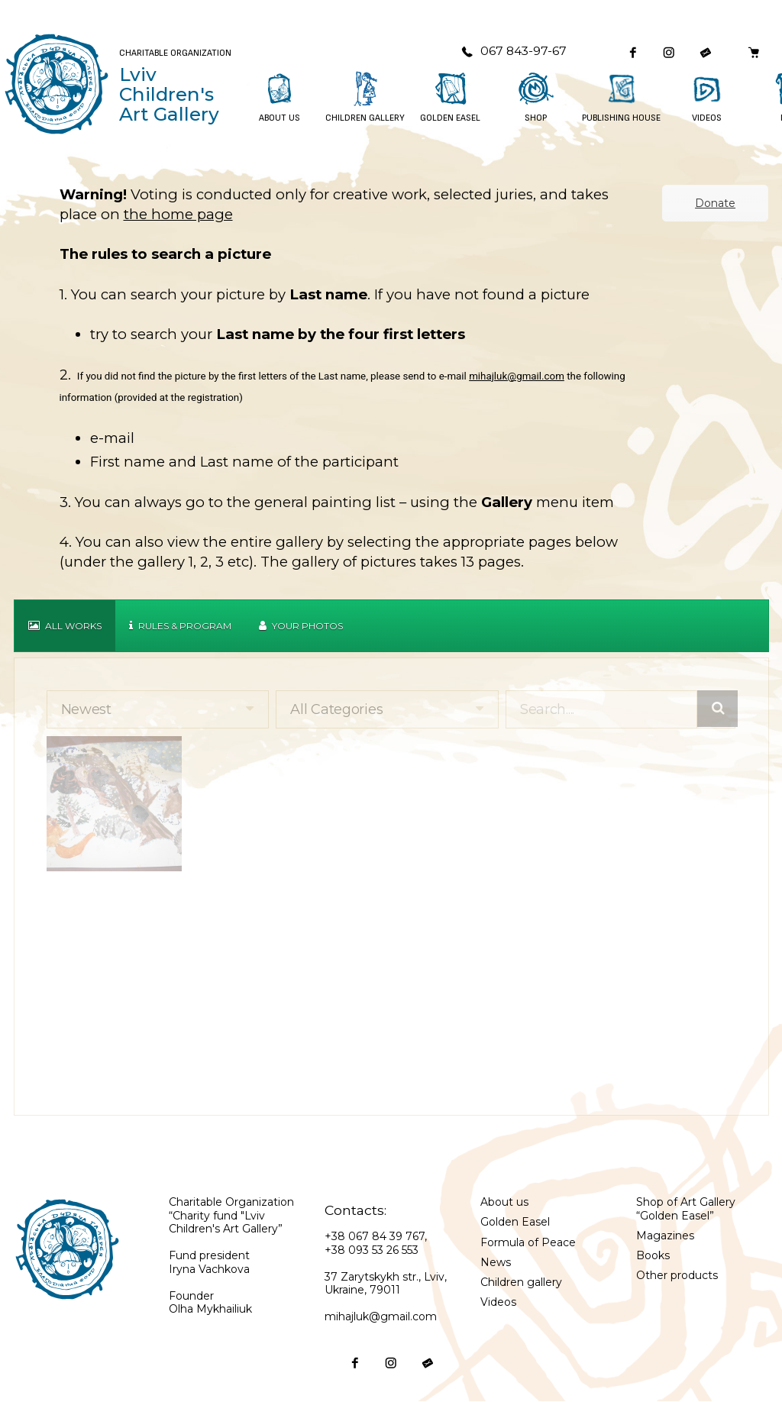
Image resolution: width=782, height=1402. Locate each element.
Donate (715, 203)
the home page (178, 214)
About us (504, 1202)
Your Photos (301, 625)
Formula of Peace (528, 1242)
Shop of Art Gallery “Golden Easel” (685, 1209)
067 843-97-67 (513, 51)
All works (65, 625)
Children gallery (521, 1282)
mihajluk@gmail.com (516, 376)
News (495, 1262)
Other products (677, 1275)
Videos (498, 1302)
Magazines (665, 1235)
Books (653, 1255)
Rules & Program (180, 625)
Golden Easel (515, 1222)
